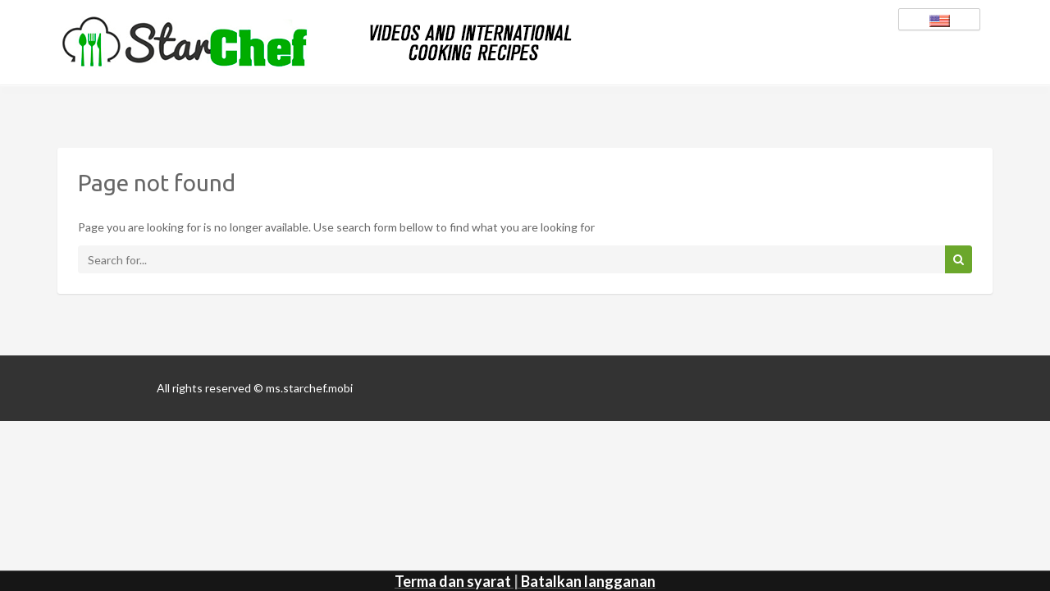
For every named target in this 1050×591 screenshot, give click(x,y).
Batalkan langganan (588, 581)
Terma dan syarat (453, 581)
